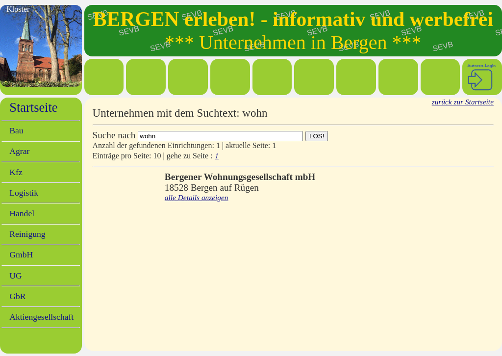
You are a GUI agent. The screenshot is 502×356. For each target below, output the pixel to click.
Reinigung (27, 234)
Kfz (15, 172)
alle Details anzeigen (196, 197)
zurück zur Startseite (463, 102)
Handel (21, 213)
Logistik (23, 193)
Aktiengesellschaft (41, 317)
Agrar (19, 151)
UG (15, 275)
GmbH (21, 254)
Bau (16, 130)
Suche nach (114, 135)
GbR (17, 296)
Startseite (33, 107)
